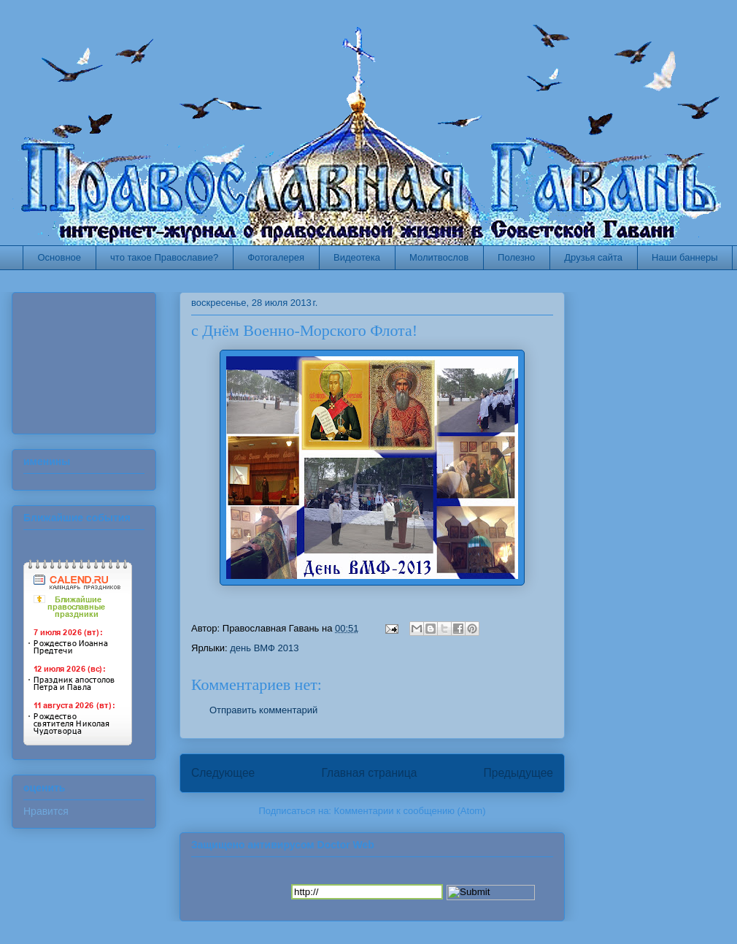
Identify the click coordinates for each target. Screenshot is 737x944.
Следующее (223, 773)
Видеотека (356, 257)
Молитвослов (438, 257)
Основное (60, 257)
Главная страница (369, 773)
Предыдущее (518, 773)
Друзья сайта (593, 257)
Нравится (46, 811)
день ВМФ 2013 (264, 647)
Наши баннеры (684, 257)
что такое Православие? (164, 257)
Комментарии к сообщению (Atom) (410, 810)
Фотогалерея (275, 257)
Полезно (516, 257)
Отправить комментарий (263, 710)
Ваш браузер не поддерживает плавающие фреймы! (91, 359)
